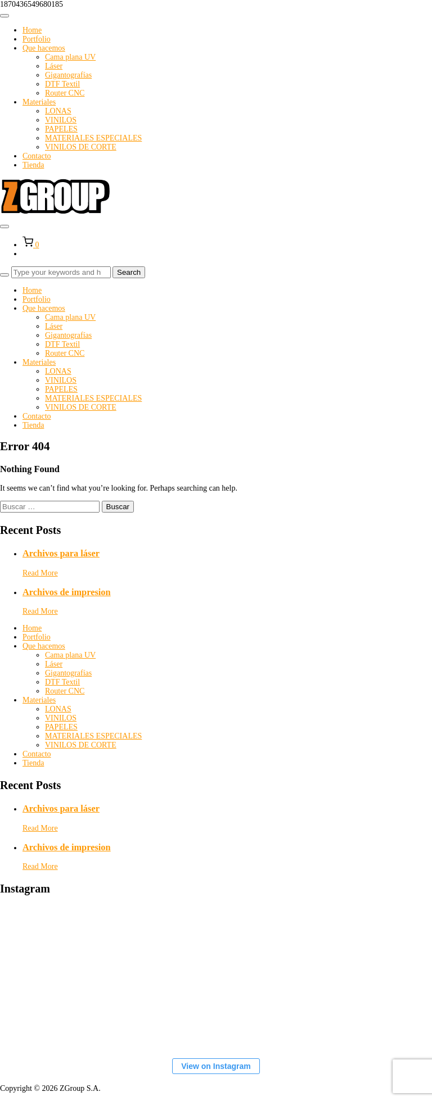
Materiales (39, 102)
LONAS (58, 111)
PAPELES (61, 129)
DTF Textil (62, 84)
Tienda (33, 165)
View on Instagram (215, 1066)
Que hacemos (43, 48)
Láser (53, 66)
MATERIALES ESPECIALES (93, 138)
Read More (40, 573)
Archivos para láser (61, 553)
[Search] (4, 275)
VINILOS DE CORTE (80, 147)
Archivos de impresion (66, 592)
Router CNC (64, 93)
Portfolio (36, 39)
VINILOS (60, 120)
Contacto (36, 156)
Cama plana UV (70, 57)
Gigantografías (68, 75)
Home (32, 30)
